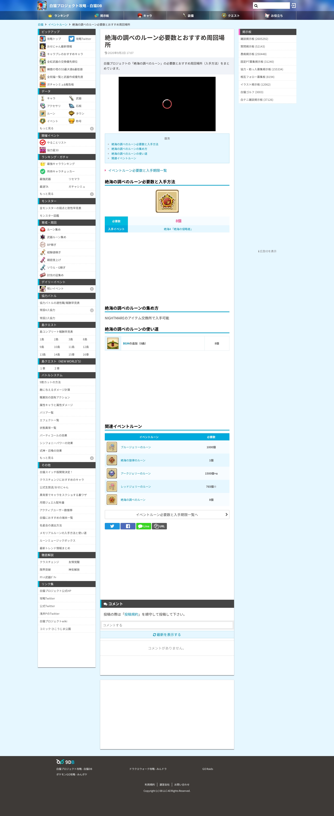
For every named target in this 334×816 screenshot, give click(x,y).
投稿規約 (131, 614)
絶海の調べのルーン (133, 499)
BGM (126, 343)
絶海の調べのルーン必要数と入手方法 (134, 144)
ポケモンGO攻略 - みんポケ (71, 774)
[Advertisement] (167, 267)
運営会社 (164, 784)
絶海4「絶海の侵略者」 (178, 229)
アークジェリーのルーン (136, 473)
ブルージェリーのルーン (136, 447)
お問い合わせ (182, 784)
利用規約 (150, 784)
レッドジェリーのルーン (136, 486)
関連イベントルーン (123, 158)
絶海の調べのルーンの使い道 (129, 153)
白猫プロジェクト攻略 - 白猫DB (75, 5)
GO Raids (207, 769)
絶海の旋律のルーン (133, 460)
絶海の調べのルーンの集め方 (129, 149)
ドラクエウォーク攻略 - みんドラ (148, 769)
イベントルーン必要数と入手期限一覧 (137, 170)
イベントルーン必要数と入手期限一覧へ (167, 514)
